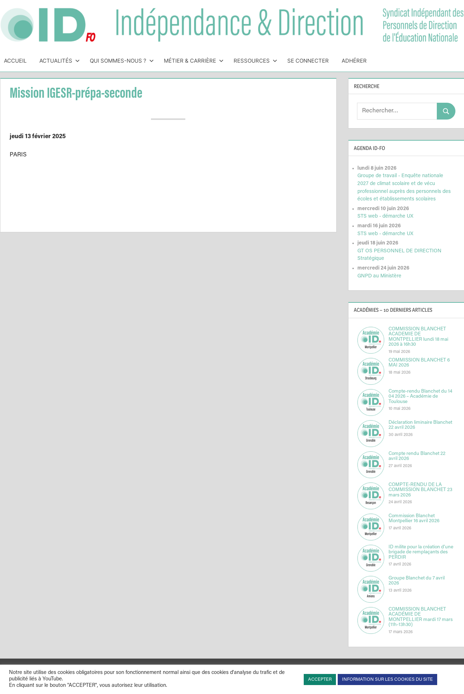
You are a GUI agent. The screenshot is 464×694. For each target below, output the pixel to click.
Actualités (59, 60)
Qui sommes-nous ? (122, 60)
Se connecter (308, 60)
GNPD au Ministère (379, 276)
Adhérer (354, 60)
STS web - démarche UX (385, 216)
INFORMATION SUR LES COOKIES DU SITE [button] (387, 679)
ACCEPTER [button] (320, 679)
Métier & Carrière (194, 60)
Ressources (255, 60)
